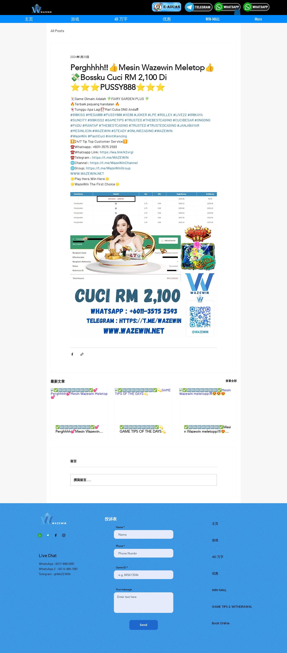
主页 (215, 523)
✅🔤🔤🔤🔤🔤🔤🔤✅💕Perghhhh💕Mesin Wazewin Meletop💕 (77, 429)
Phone (119, 546)
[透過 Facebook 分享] (72, 354)
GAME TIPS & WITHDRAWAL (232, 606)
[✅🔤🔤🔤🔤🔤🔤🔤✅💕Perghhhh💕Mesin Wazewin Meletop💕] (79, 404)
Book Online (221, 623)
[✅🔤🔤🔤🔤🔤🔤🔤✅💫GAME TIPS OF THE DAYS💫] (143, 404)
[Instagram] (64, 535)
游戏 (215, 540)
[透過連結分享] (82, 354)
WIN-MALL (219, 590)
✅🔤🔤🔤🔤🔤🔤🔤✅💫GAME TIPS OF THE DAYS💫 (143, 429)
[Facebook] (56, 535)
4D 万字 (217, 557)
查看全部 (231, 380)
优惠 (215, 573)
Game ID (121, 567)
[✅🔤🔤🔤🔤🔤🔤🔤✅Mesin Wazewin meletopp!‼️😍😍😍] (207, 404)
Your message (124, 589)
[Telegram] (48, 535)
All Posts (57, 30)
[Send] (143, 625)
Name (119, 527)
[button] (237, 11)
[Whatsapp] (40, 535)
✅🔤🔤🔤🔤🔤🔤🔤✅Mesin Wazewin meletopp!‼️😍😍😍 (207, 429)
